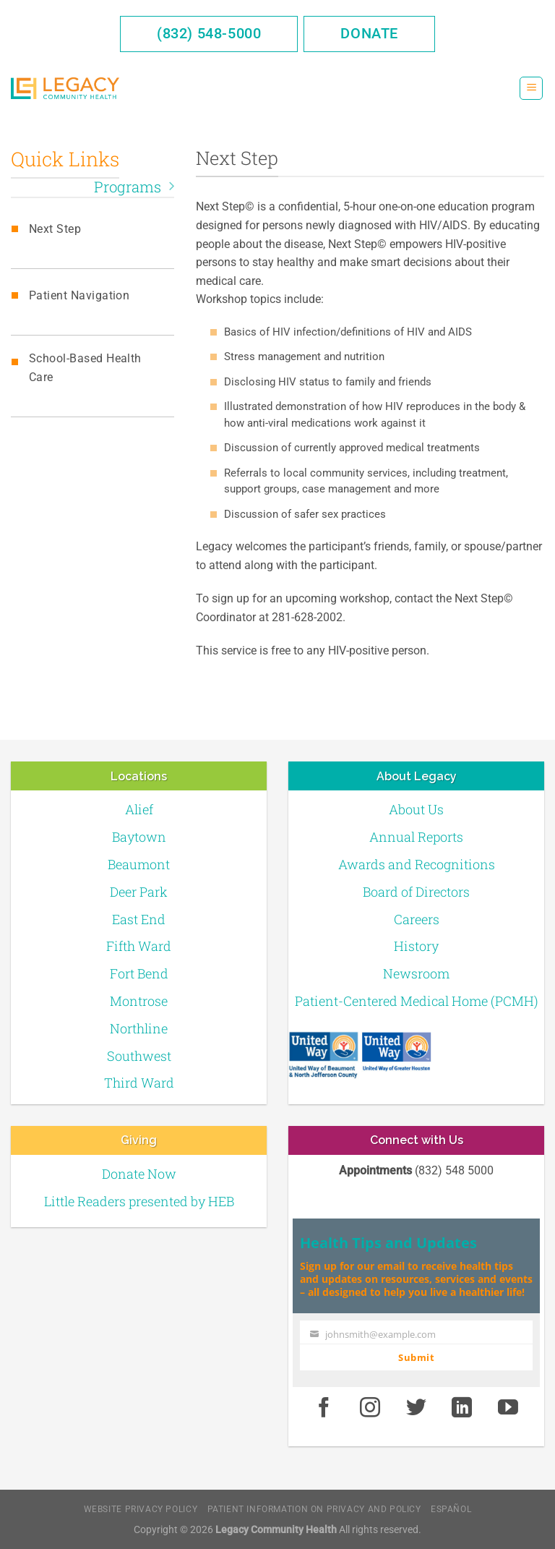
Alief (139, 809)
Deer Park (139, 891)
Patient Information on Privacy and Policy (314, 1509)
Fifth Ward (138, 946)
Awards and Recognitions (416, 864)
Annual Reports (416, 836)
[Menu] (531, 89)
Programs (134, 187)
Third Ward (139, 1082)
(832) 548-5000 (209, 33)
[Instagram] (370, 1408)
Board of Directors (416, 891)
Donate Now (139, 1173)
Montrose (139, 1001)
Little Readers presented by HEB (139, 1201)
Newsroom (416, 973)
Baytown (139, 836)
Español (451, 1509)
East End (138, 919)
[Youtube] (508, 1408)
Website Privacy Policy (140, 1509)
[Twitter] (416, 1408)
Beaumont (139, 864)
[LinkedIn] (462, 1408)
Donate (369, 33)
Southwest (139, 1055)
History (416, 946)
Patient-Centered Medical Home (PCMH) (416, 1001)
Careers (416, 919)
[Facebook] (324, 1408)
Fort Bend (139, 973)
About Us (416, 809)
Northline (139, 1028)
